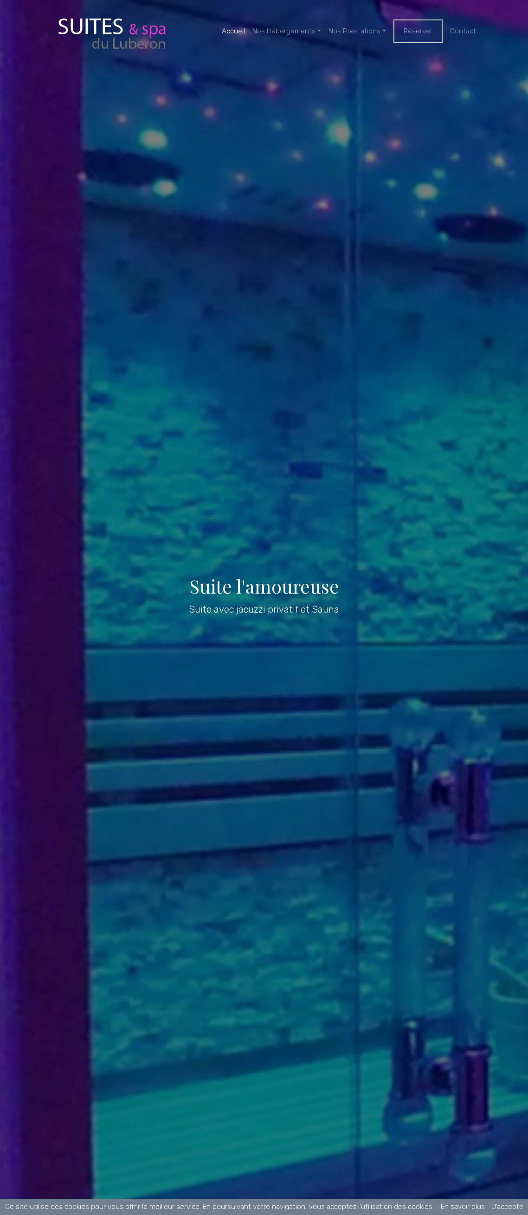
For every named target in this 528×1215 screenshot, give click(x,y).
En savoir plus (463, 1206)
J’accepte (507, 1206)
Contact (463, 31)
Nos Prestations (354, 31)
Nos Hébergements (284, 31)
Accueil (233, 31)
